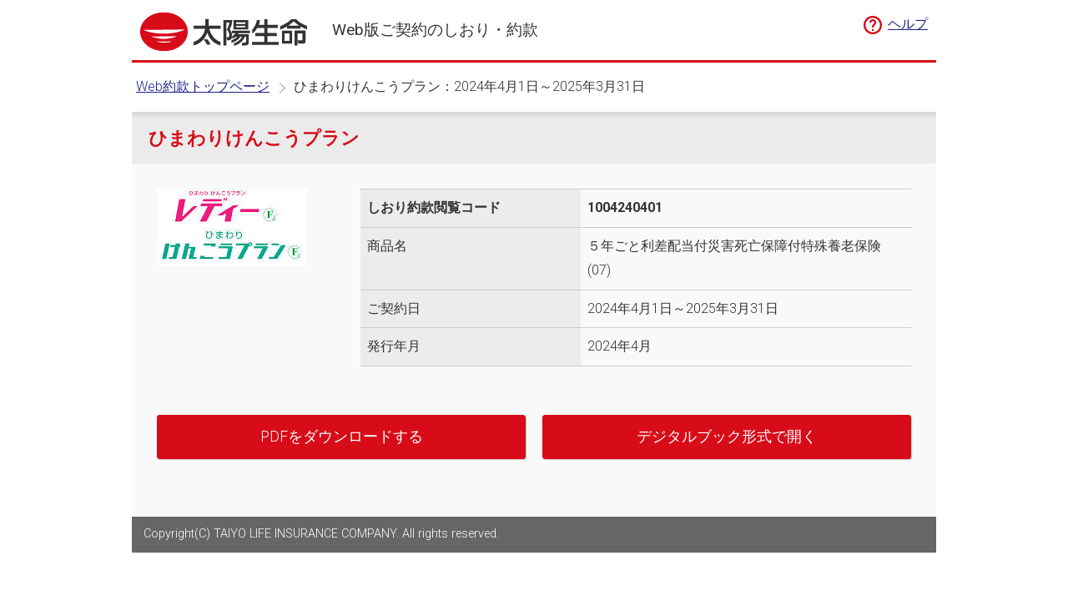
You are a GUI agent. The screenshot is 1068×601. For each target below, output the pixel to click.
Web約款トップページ (203, 86)
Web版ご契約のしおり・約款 (435, 30)
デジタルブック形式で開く (727, 436)
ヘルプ (908, 24)
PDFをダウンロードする (341, 436)
